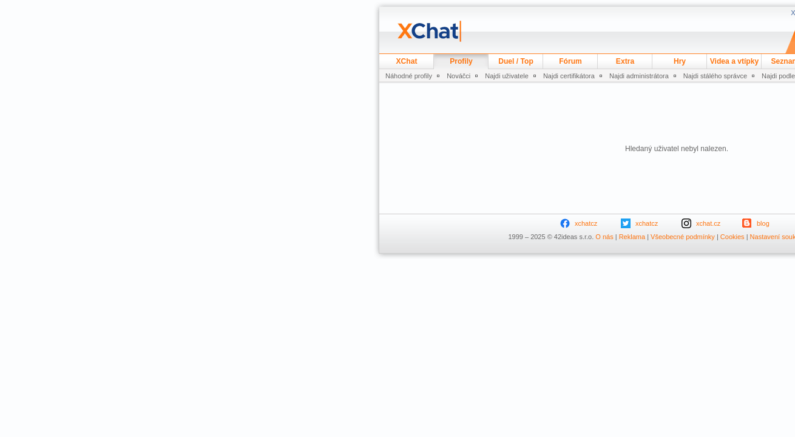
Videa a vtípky (734, 61)
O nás (604, 236)
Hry (680, 61)
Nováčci (458, 76)
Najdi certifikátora (569, 76)
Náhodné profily (408, 76)
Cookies (732, 236)
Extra (625, 61)
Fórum (570, 61)
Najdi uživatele (507, 76)
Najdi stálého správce (715, 76)
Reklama (632, 236)
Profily (461, 61)
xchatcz (586, 223)
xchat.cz (708, 223)
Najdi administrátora (639, 76)
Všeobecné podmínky (683, 236)
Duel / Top (515, 61)
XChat (407, 61)
